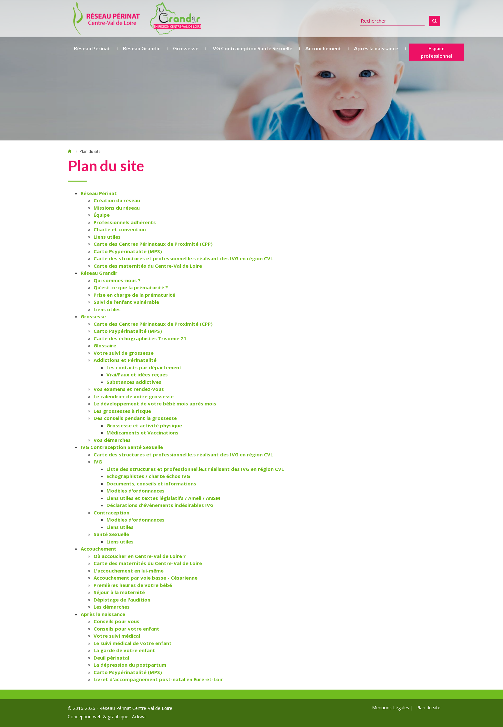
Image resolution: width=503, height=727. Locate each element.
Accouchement (323, 48)
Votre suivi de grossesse (124, 353)
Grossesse (185, 48)
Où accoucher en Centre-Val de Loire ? (140, 556)
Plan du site (428, 707)
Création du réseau (117, 200)
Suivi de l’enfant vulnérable (126, 302)
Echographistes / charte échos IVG (148, 476)
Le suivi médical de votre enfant (133, 643)
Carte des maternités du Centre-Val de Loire (148, 266)
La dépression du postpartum (130, 665)
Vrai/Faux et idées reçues (137, 374)
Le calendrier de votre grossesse (134, 396)
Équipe (102, 215)
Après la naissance (376, 48)
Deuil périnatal (111, 657)
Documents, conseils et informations (151, 483)
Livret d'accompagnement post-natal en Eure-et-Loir (158, 679)
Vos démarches (112, 440)
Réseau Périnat (92, 48)
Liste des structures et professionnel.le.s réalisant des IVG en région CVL (195, 469)
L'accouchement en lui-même (129, 570)
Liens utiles (107, 237)
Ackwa (139, 716)
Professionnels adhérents (125, 222)
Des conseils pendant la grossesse (135, 418)
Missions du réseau (117, 207)
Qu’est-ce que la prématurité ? (131, 287)
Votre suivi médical (117, 635)
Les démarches (112, 606)
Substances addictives (133, 382)
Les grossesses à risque (122, 411)
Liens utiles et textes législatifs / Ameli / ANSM (163, 498)
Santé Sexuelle (111, 534)
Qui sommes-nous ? (117, 280)
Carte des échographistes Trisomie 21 (140, 338)
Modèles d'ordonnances (135, 490)
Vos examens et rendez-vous (129, 389)
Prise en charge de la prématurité (134, 295)
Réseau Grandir (141, 48)
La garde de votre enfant (124, 650)
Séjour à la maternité (119, 592)
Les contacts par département (144, 367)
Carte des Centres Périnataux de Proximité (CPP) (153, 244)
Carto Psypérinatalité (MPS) (128, 251)
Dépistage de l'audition (122, 599)
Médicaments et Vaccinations (142, 432)
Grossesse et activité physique (144, 425)
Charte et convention (120, 229)
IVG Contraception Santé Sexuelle (251, 48)
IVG (98, 461)
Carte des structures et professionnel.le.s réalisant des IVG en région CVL (183, 258)
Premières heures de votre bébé (133, 585)
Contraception (111, 512)
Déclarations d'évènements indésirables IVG (160, 505)
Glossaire (105, 345)
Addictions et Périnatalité (125, 360)
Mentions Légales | (392, 707)
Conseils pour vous (116, 621)
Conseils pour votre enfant (126, 628)
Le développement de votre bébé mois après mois (155, 403)
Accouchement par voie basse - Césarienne (145, 577)
